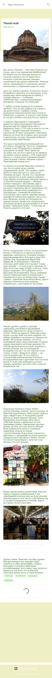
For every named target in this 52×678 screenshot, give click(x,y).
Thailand (8, 580)
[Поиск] (48, 4)
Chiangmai (32, 576)
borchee (36, 674)
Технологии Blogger (26, 668)
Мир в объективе (16, 4)
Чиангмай (20, 576)
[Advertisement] (26, 632)
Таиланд (8, 576)
